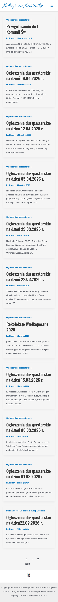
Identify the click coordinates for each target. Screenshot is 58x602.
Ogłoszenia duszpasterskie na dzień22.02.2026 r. (28, 520)
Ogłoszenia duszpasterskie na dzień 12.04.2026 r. (28, 126)
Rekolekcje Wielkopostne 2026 (27, 327)
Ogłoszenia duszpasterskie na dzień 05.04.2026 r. (28, 176)
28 (38, 558)
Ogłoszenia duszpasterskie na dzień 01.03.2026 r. (28, 474)
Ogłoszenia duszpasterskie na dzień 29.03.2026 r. (28, 226)
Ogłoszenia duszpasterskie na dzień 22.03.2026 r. (28, 276)
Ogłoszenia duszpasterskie (19, 20)
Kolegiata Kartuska (23, 6)
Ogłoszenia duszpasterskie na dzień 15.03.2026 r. (28, 377)
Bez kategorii (12, 511)
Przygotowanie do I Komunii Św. (22, 29)
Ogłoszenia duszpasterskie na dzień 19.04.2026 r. (28, 75)
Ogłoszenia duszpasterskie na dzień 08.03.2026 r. (28, 427)
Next (29, 564)
